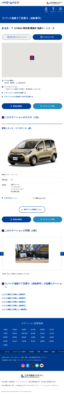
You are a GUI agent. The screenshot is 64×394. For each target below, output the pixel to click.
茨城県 (24, 329)
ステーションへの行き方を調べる (15, 93)
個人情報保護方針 (34, 382)
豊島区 (46, 352)
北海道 (5, 329)
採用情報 (12, 382)
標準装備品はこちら (10, 198)
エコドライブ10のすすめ (33, 360)
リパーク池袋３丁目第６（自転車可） (14, 298)
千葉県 (5, 333)
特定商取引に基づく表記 (9, 360)
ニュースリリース (21, 382)
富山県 (42, 333)
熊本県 (51, 341)
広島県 (24, 341)
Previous (2, 254)
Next (62, 254)
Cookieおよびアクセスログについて (27, 385)
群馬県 (42, 329)
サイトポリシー (15, 357)
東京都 (14, 333)
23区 (38, 352)
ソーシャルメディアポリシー (49, 385)
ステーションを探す (19, 352)
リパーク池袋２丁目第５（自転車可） (14, 305)
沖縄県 (5, 345)
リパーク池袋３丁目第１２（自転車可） (15, 309)
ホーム (7, 352)
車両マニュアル (40, 198)
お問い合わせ (6, 357)
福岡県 (42, 341)
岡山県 (14, 341)
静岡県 (14, 337)
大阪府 (42, 337)
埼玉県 (51, 329)
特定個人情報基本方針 (48, 382)
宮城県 (14, 329)
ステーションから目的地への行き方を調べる (18, 97)
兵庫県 (51, 337)
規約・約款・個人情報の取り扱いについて (33, 357)
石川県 (51, 333)
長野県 (5, 337)
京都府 (33, 337)
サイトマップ (21, 360)
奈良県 (5, 341)
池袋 (53, 352)
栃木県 (33, 329)
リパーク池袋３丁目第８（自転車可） (14, 294)
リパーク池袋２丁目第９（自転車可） (14, 302)
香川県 (33, 341)
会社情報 (5, 382)
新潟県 (33, 333)
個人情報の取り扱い (8, 385)
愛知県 (24, 337)
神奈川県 (24, 333)
